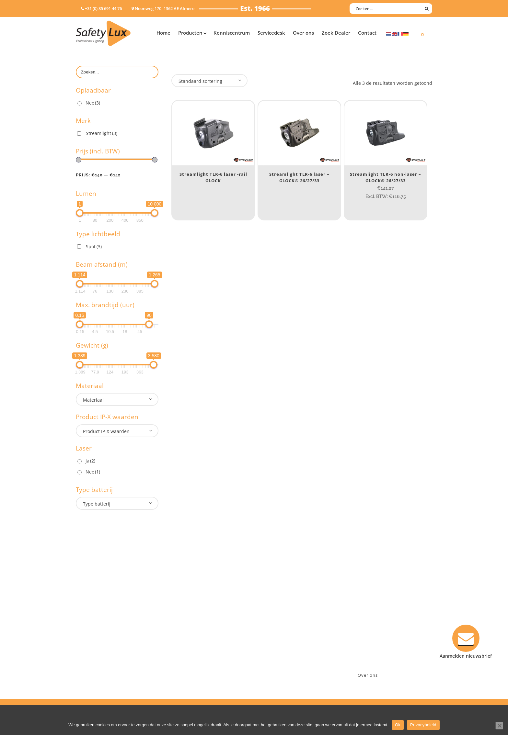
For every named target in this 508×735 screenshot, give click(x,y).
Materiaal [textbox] (93, 400)
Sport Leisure (186, 642)
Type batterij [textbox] (96, 504)
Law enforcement (190, 608)
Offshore (181, 617)
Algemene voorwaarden (286, 650)
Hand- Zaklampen (95, 600)
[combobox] (117, 399)
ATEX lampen (90, 617)
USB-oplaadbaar (93, 659)
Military (180, 633)
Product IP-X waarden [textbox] (106, 431)
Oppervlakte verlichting (102, 633)
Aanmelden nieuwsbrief (286, 600)
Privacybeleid (423, 724)
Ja (90, 461)
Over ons (368, 675)
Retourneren (274, 642)
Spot (94, 246)
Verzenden (272, 625)
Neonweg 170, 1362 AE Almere (383, 608)
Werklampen (90, 625)
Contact (269, 608)
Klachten (270, 633)
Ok (397, 724)
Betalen (268, 617)
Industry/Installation (194, 600)
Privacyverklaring (279, 659)
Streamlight (101, 133)
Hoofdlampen (91, 608)
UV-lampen (88, 667)
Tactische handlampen (101, 642)
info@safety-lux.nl (370, 625)
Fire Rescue (183, 625)
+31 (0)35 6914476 (369, 617)
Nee (93, 103)
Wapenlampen (92, 650)
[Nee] (499, 725)
